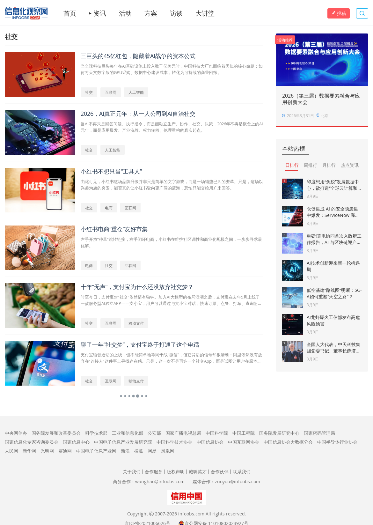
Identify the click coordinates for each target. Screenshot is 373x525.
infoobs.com (191, 514)
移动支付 (136, 323)
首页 (69, 13)
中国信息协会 (210, 442)
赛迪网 (65, 451)
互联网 (110, 92)
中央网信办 (16, 433)
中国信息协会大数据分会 (288, 442)
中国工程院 (243, 433)
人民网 (11, 451)
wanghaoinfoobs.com (160, 481)
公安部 (154, 433)
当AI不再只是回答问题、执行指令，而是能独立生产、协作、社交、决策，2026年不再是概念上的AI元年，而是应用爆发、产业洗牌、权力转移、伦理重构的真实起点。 (172, 127)
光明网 (47, 451)
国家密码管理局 (319, 433)
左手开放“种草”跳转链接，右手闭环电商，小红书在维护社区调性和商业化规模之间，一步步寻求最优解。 (171, 242)
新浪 (125, 451)
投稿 (338, 13)
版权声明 (176, 472)
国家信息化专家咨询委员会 (31, 442)
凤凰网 (167, 451)
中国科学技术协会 (174, 442)
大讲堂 (205, 13)
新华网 (29, 451)
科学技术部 (96, 433)
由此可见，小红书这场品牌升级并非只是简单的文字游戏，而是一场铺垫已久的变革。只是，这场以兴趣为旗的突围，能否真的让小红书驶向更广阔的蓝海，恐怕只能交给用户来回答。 (172, 185)
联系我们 (242, 472)
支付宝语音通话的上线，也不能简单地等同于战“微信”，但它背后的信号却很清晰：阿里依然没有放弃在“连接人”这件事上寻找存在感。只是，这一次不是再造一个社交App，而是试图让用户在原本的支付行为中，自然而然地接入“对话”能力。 (171, 358)
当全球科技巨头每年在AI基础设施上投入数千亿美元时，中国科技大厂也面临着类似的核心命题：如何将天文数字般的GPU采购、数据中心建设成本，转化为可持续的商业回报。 (172, 69)
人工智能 (136, 92)
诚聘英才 (198, 472)
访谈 (176, 13)
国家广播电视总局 (183, 433)
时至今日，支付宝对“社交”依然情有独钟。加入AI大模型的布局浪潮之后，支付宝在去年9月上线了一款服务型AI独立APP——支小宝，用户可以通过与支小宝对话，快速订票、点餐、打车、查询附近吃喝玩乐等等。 (171, 300)
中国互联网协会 (243, 442)
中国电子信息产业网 (96, 451)
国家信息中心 (76, 442)
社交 (89, 92)
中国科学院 (217, 433)
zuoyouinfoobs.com (237, 481)
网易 (152, 451)
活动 (125, 13)
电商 (109, 207)
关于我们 (132, 472)
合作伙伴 (220, 472)
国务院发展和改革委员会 (56, 433)
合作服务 (154, 472)
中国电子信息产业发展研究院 (123, 442)
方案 (150, 13)
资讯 (99, 13)
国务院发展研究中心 (279, 433)
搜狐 (138, 451)
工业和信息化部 (127, 433)
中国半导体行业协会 (337, 442)
